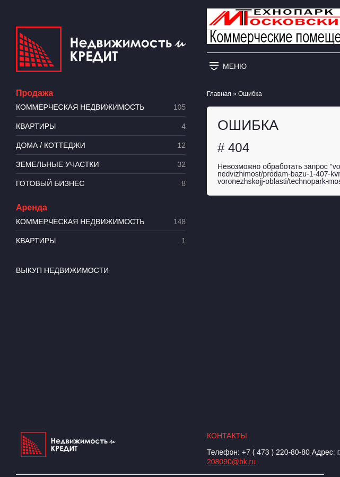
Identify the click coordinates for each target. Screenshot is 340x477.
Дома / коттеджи (101, 145)
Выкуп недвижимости (62, 270)
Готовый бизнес (101, 183)
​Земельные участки (101, 164)
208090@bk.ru (231, 461)
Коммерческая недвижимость (101, 107)
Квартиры (101, 126)
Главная (219, 94)
